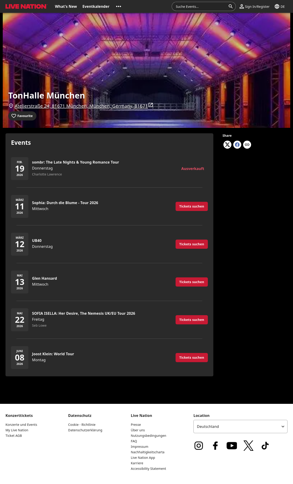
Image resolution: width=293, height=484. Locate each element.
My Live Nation (16, 430)
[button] (118, 6)
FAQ (134, 441)
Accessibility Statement (148, 468)
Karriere (137, 463)
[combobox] (201, 6)
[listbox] (240, 426)
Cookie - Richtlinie (82, 424)
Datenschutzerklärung (85, 430)
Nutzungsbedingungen (148, 435)
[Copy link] (247, 145)
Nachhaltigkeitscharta (148, 452)
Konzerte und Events (21, 424)
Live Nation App (143, 457)
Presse (136, 424)
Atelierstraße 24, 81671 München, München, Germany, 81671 (84, 105)
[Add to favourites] (22, 115)
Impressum (139, 446)
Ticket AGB (13, 435)
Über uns (138, 430)
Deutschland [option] (208, 426)
